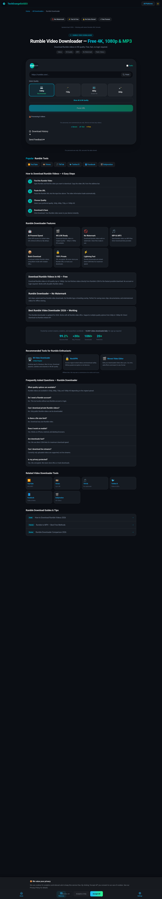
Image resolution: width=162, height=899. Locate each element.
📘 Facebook (90, 164)
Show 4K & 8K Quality (81, 100)
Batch (36, 66)
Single (32, 66)
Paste (126, 75)
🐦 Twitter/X (74, 164)
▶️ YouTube (33, 164)
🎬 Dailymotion (107, 164)
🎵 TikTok (60, 164)
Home (28, 11)
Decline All (66, 894)
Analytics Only (81, 894)
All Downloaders (38, 11)
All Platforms (148, 4)
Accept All (96, 894)
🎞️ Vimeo (47, 164)
